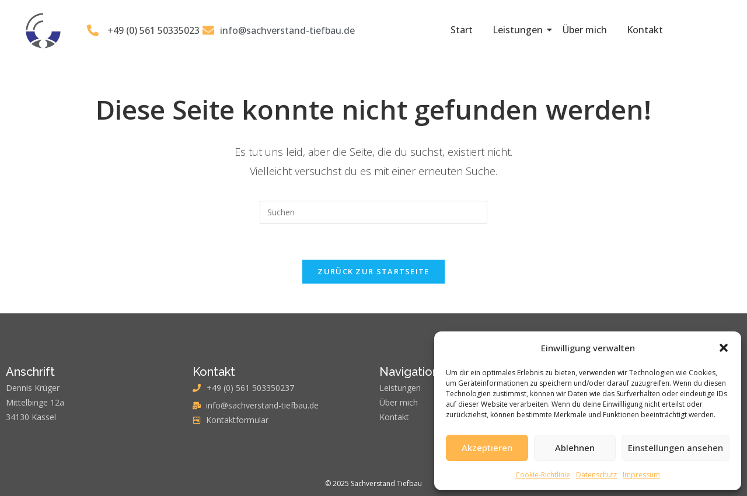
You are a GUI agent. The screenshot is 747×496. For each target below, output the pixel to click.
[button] (723, 348)
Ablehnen (575, 447)
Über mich (585, 29)
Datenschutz (596, 475)
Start (462, 29)
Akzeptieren (487, 447)
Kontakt (645, 29)
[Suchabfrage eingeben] (373, 212)
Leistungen (520, 29)
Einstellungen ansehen (675, 447)
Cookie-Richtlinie (542, 475)
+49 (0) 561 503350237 (250, 387)
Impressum (641, 475)
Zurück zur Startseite (373, 271)
